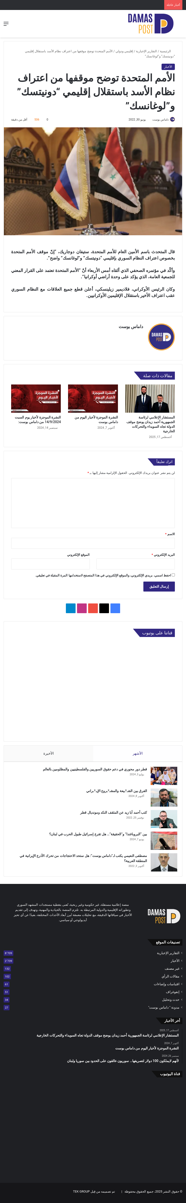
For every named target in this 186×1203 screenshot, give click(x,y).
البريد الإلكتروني (163, 553)
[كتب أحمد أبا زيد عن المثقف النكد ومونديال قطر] (161, 819)
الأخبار (168, 67)
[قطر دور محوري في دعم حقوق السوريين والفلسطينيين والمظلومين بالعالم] (161, 776)
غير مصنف (172, 971)
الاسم (170, 532)
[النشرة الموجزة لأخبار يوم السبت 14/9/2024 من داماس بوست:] (36, 396)
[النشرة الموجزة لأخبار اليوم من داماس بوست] (93, 396)
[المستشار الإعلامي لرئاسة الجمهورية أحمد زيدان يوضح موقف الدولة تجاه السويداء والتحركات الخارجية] (150, 396)
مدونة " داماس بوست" (163, 1010)
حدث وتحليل (170, 1002)
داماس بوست (158, 119)
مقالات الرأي (170, 979)
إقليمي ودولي (124, 51)
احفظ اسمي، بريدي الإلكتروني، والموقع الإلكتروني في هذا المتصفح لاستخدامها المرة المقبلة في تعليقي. (103, 573)
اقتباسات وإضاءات (166, 987)
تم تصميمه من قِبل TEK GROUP (94, 1194)
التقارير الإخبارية (146, 51)
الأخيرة (48, 751)
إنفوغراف (172, 994)
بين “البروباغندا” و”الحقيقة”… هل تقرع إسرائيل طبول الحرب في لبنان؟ (96, 834)
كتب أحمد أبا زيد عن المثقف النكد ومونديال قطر (111, 813)
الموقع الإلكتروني (78, 553)
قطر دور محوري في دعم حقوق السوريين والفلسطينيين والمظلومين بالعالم (92, 769)
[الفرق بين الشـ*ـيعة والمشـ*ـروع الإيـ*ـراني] (161, 798)
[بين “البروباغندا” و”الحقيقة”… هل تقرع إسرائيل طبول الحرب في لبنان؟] (161, 841)
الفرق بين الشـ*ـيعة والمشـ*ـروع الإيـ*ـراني (114, 791)
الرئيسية (167, 51)
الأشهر (138, 751)
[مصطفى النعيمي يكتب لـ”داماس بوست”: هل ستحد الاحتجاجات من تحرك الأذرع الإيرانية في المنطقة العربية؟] (161, 863)
